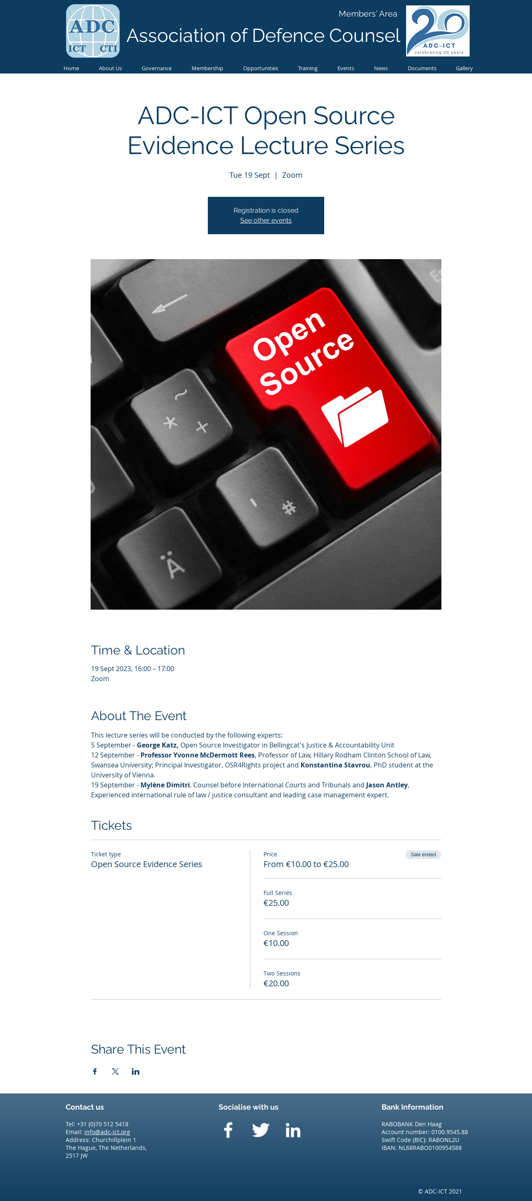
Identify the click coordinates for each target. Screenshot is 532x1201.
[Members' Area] (368, 14)
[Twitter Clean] (260, 1130)
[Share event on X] (115, 1071)
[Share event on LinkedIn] (136, 1071)
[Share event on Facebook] (95, 1071)
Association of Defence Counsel (263, 36)
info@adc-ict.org (107, 1132)
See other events (266, 220)
